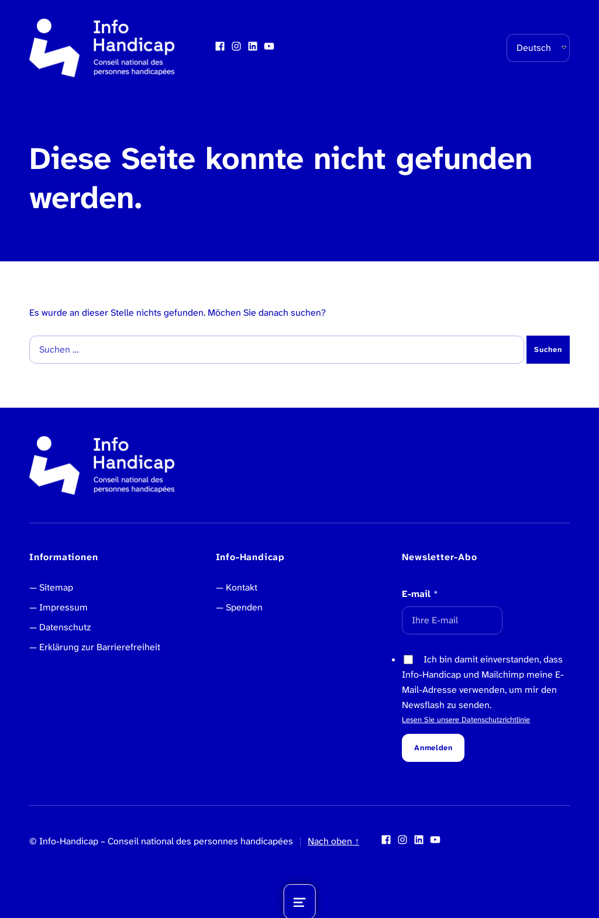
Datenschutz (65, 627)
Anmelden (433, 748)
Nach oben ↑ (333, 841)
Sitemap (56, 587)
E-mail (420, 594)
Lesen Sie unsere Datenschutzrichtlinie (466, 719)
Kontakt (241, 587)
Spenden (244, 607)
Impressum (63, 607)
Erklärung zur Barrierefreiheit (99, 647)
